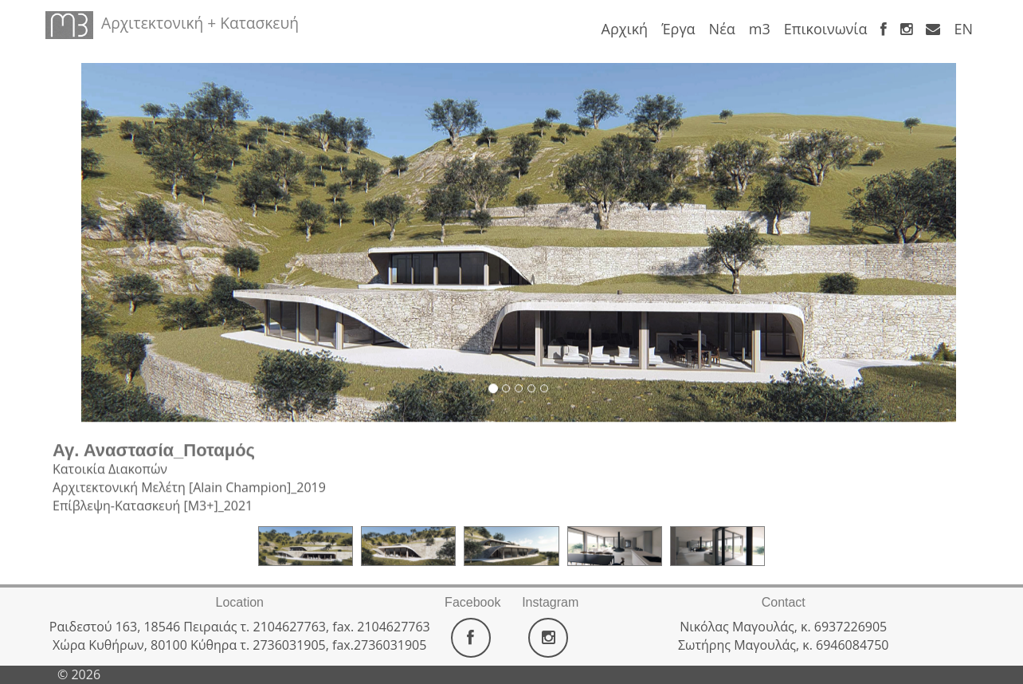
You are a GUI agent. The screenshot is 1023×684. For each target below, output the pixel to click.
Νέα (722, 28)
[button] (123, 241)
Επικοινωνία (826, 28)
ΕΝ (963, 28)
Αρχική (625, 28)
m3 (759, 28)
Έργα (678, 28)
